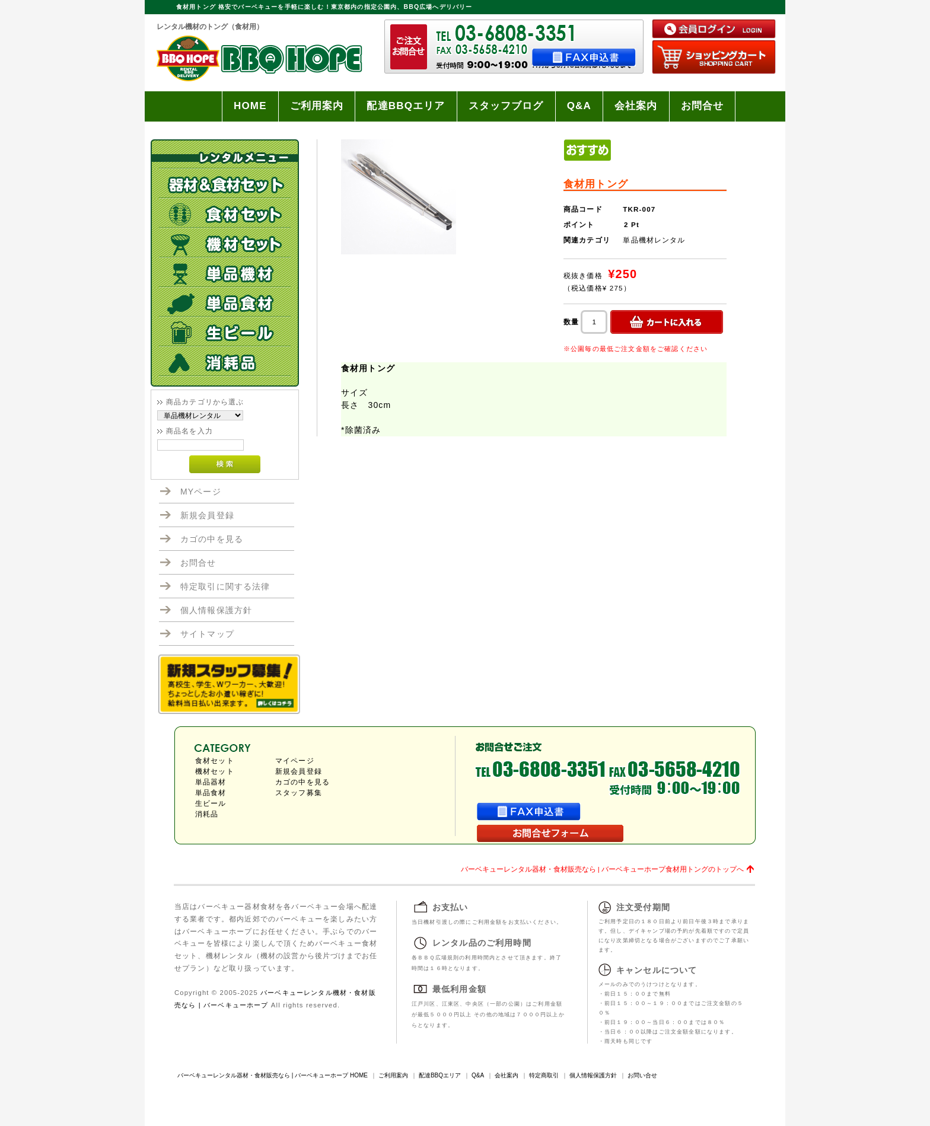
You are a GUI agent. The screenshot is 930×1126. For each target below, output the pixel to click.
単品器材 (211, 782)
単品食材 (211, 793)
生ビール (211, 803)
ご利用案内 (317, 105)
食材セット (214, 761)
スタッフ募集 (298, 793)
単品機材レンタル (654, 240)
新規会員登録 (207, 515)
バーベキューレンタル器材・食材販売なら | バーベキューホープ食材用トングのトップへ (602, 869)
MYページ (200, 491)
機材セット (214, 771)
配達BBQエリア (406, 105)
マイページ (294, 761)
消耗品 (206, 814)
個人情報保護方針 (216, 610)
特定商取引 (544, 1075)
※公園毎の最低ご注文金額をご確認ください (635, 348)
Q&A (579, 105)
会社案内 (636, 105)
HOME (250, 105)
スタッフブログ (506, 105)
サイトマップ (207, 634)
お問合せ (702, 105)
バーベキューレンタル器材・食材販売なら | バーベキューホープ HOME (272, 1075)
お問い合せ (642, 1075)
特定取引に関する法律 (225, 586)
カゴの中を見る (211, 539)
